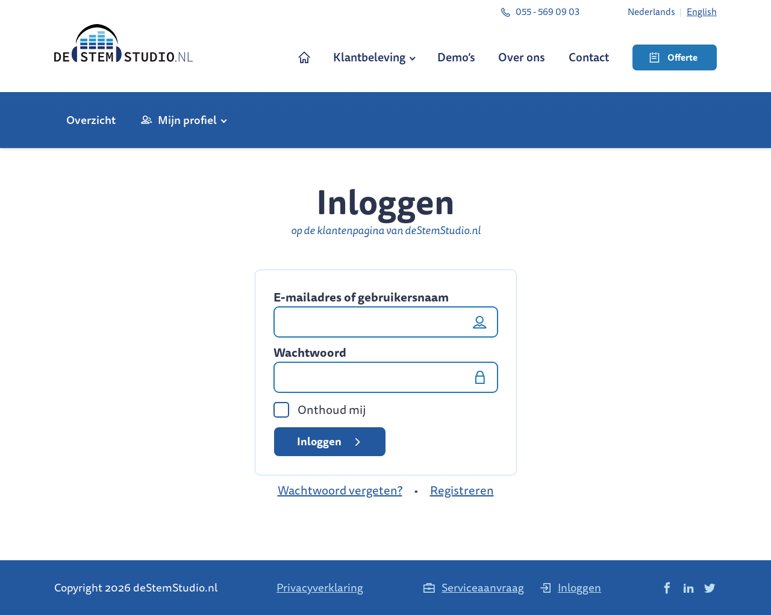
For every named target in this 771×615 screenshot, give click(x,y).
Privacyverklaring (319, 587)
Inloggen (331, 441)
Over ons (521, 57)
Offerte (673, 57)
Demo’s (456, 57)
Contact (589, 57)
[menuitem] (651, 11)
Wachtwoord (309, 353)
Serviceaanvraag (473, 587)
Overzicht (91, 120)
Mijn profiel (187, 120)
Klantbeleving (369, 57)
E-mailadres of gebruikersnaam (361, 297)
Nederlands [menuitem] (651, 11)
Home (304, 57)
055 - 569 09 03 (539, 11)
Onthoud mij (319, 409)
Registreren (462, 490)
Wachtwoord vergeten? (340, 490)
